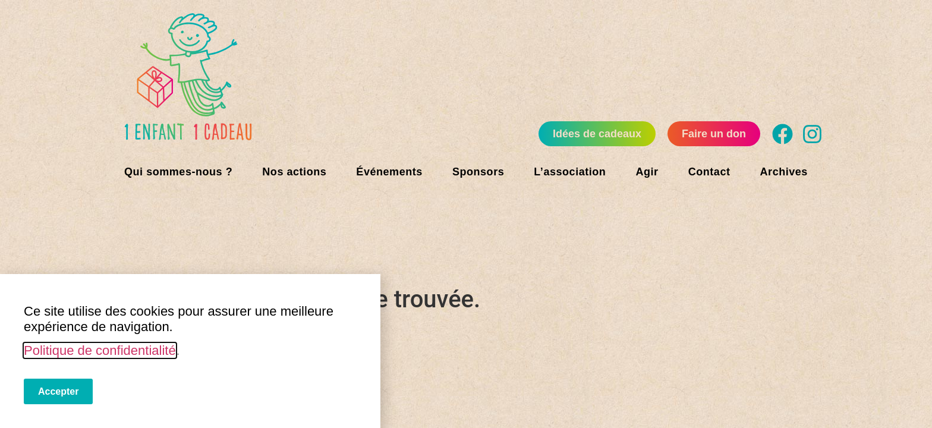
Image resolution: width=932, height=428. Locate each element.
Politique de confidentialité (100, 350)
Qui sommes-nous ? (178, 172)
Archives (784, 172)
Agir (646, 172)
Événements (389, 172)
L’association (570, 172)
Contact (709, 172)
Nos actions (294, 172)
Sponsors (478, 172)
